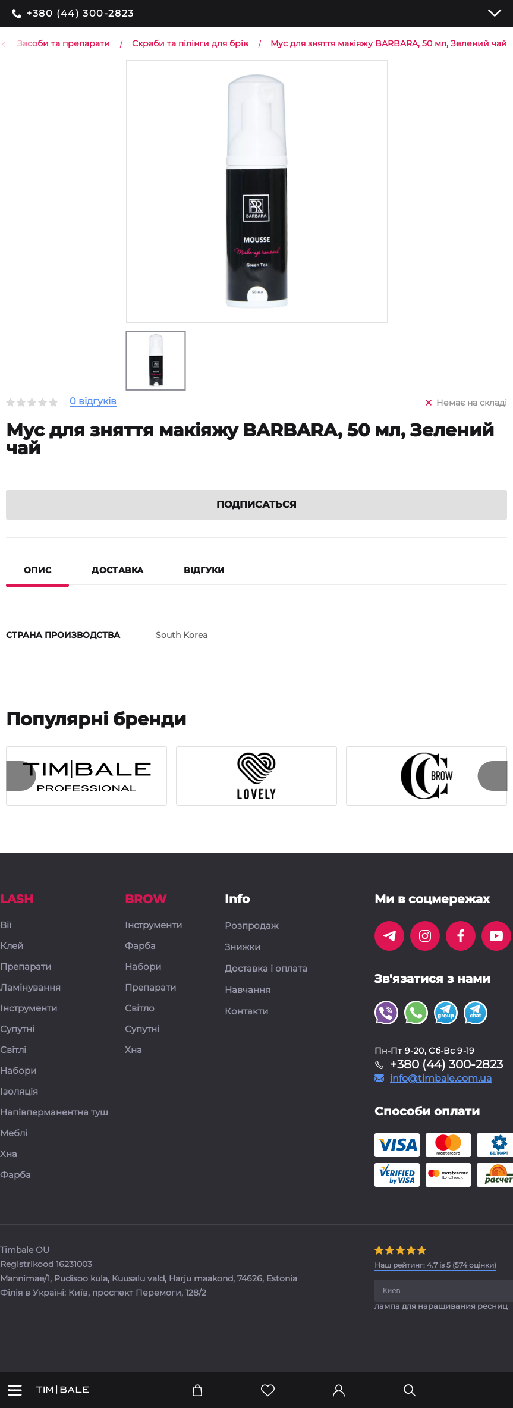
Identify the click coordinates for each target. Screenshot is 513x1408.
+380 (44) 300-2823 (80, 14)
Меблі (13, 1149)
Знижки (242, 963)
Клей (11, 962)
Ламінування (30, 1004)
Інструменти (28, 1024)
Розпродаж (251, 942)
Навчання (247, 1006)
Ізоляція (19, 1108)
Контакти (246, 1027)
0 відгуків (93, 402)
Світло (140, 1024)
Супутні (17, 1045)
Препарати (25, 983)
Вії (5, 941)
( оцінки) (435, 1281)
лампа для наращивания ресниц (441, 1322)
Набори (18, 1087)
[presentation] (21, 792)
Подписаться (256, 520)
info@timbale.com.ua (441, 1094)
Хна (8, 1170)
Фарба (15, 1191)
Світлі (13, 1066)
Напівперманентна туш (54, 1128)
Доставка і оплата (266, 984)
